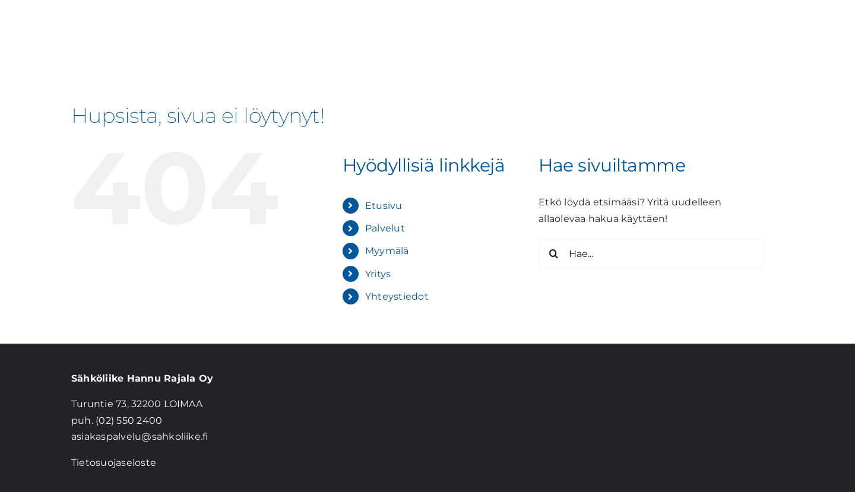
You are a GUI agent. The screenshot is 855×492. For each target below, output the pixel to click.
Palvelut (385, 228)
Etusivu (384, 205)
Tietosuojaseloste (113, 462)
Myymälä (387, 250)
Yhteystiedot (397, 296)
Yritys (378, 274)
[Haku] (553, 253)
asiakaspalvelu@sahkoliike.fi (139, 436)
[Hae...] (651, 253)
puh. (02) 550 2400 (116, 420)
